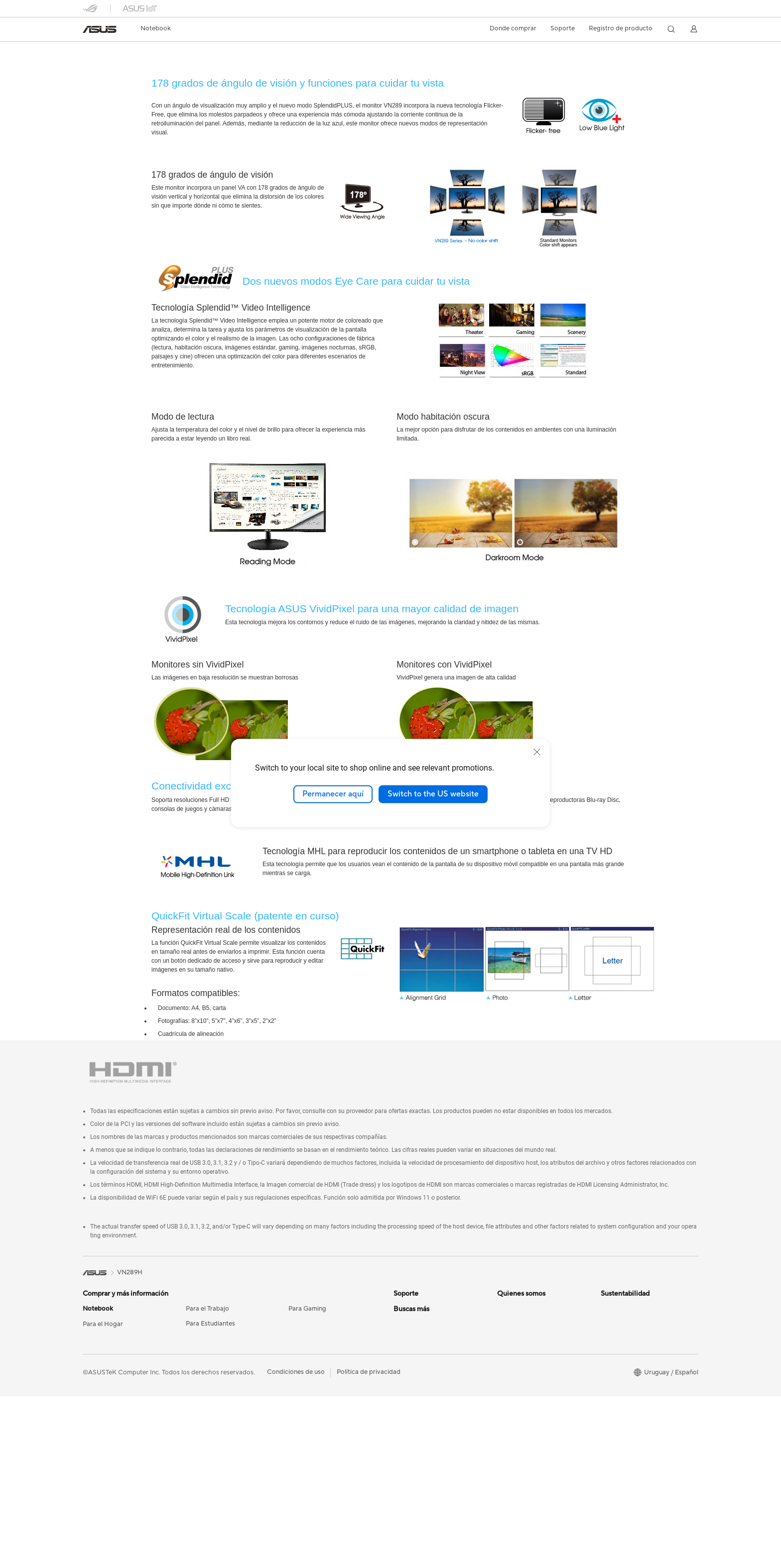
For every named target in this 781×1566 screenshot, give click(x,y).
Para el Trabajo (207, 1309)
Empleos (509, 1354)
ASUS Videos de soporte (430, 1339)
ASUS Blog (409, 1459)
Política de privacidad (368, 1542)
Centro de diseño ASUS (428, 1399)
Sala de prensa (518, 1339)
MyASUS (406, 1354)
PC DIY (404, 1414)
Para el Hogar (103, 1325)
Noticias (141, 68)
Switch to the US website (433, 794)
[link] (100, 29)
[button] (155, 29)
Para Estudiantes (210, 1324)
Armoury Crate (415, 1474)
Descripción (99, 68)
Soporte (178, 68)
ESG (607, 1309)
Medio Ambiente (625, 1324)
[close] (537, 752)
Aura (400, 1489)
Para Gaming (307, 1309)
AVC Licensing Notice (425, 1444)
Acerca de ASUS (521, 1309)
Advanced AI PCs (419, 1429)
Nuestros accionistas (527, 1324)
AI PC (401, 1384)
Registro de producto (620, 28)
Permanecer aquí (333, 794)
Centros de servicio (422, 1309)
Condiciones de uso (296, 1542)
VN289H (103, 52)
